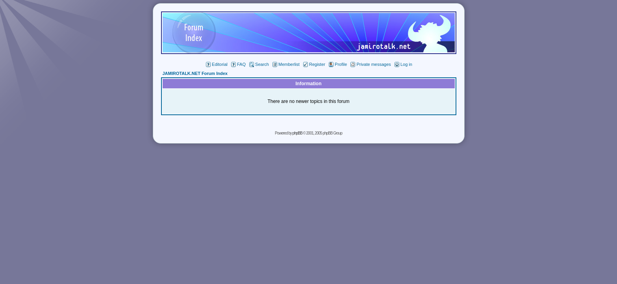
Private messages (370, 64)
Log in (403, 64)
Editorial (217, 64)
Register (314, 64)
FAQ (238, 64)
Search (259, 64)
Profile (338, 64)
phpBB (297, 133)
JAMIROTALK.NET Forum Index (195, 73)
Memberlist (286, 64)
